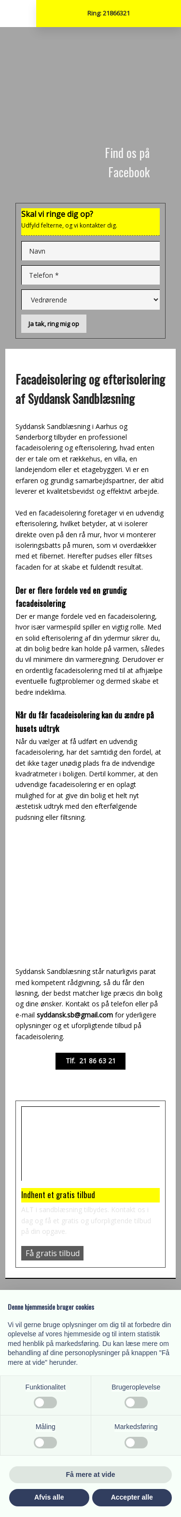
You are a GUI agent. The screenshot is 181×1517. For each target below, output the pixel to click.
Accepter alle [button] (132, 1497)
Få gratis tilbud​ (53, 1253)
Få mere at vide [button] (90, 1474)
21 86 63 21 (97, 1060)
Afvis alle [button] (49, 1497)
